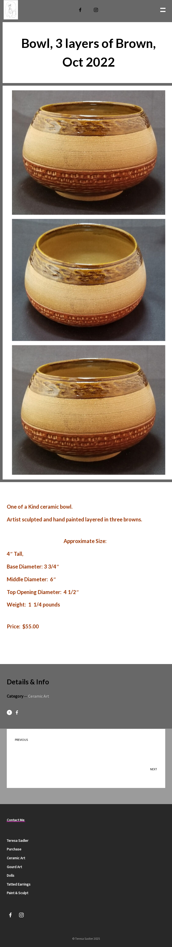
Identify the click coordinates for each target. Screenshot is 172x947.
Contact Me (15, 820)
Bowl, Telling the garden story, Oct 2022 (90, 772)
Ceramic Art (38, 696)
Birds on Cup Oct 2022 (81, 743)
